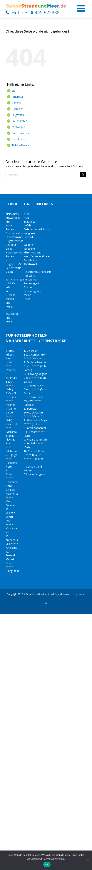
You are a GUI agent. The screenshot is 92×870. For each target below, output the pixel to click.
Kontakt (28, 237)
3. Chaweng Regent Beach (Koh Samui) (35, 377)
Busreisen (18, 109)
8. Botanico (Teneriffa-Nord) (12, 478)
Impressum (30, 233)
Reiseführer (30, 279)
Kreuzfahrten (19, 121)
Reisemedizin (13, 268)
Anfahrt (28, 225)
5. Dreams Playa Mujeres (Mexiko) (33, 400)
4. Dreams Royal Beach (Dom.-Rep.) (36, 389)
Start (14, 90)
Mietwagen (18, 127)
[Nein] (87, 860)
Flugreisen (18, 115)
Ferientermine (14, 237)
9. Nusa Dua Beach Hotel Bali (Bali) (35, 443)
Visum (9, 272)
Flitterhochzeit (32, 252)
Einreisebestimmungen (19, 233)
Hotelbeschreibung (17, 252)
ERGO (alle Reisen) (10, 287)
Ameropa (17, 96)
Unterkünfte (19, 139)
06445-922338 (44, 12)
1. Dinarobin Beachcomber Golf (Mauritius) (35, 354)
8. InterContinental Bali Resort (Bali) (35, 431)
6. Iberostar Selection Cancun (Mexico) (34, 412)
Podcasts (29, 275)
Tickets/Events (20, 145)
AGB (26, 214)
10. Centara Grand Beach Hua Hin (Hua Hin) (34, 455)
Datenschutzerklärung (37, 229)
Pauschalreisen (21, 133)
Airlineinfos (12, 214)
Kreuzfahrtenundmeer (37, 256)
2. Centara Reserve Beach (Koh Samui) (35, 366)
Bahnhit (16, 102)
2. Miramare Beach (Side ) (11, 381)
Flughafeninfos (14, 241)
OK (47, 864)
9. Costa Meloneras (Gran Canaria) (12, 497)
